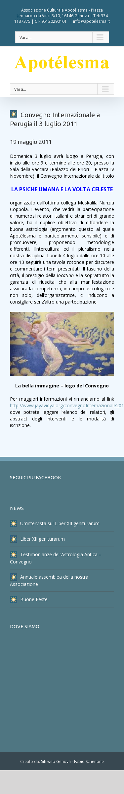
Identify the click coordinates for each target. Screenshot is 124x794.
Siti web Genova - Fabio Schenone (72, 761)
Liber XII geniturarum (37, 539)
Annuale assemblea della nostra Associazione (49, 580)
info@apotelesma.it (91, 21)
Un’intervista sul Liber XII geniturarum (55, 523)
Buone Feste (29, 599)
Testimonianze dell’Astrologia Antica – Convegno (56, 558)
